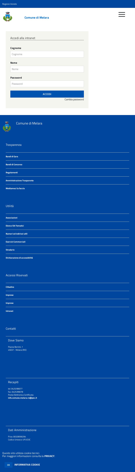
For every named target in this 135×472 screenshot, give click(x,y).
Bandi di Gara (12, 156)
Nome (13, 63)
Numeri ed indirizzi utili (16, 233)
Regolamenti (12, 172)
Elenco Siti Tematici (15, 225)
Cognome (15, 48)
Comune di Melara (37, 17)
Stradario (10, 249)
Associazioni (11, 217)
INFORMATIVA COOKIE (27, 465)
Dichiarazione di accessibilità (19, 257)
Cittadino (10, 287)
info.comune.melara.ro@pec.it (22, 397)
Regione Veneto (9, 4)
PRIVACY (49, 456)
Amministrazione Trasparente (20, 180)
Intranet (9, 311)
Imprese (10, 295)
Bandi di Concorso (14, 164)
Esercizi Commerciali (15, 241)
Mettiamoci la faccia (15, 188)
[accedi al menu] (121, 16)
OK (8, 465)
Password (16, 78)
